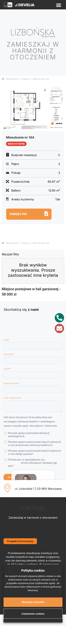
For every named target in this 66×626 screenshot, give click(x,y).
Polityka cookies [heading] (33, 570)
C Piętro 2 (25, 79)
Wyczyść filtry (10, 254)
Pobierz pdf (18, 214)
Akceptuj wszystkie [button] (33, 602)
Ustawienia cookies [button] (33, 613)
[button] (58, 5)
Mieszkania (12, 79)
